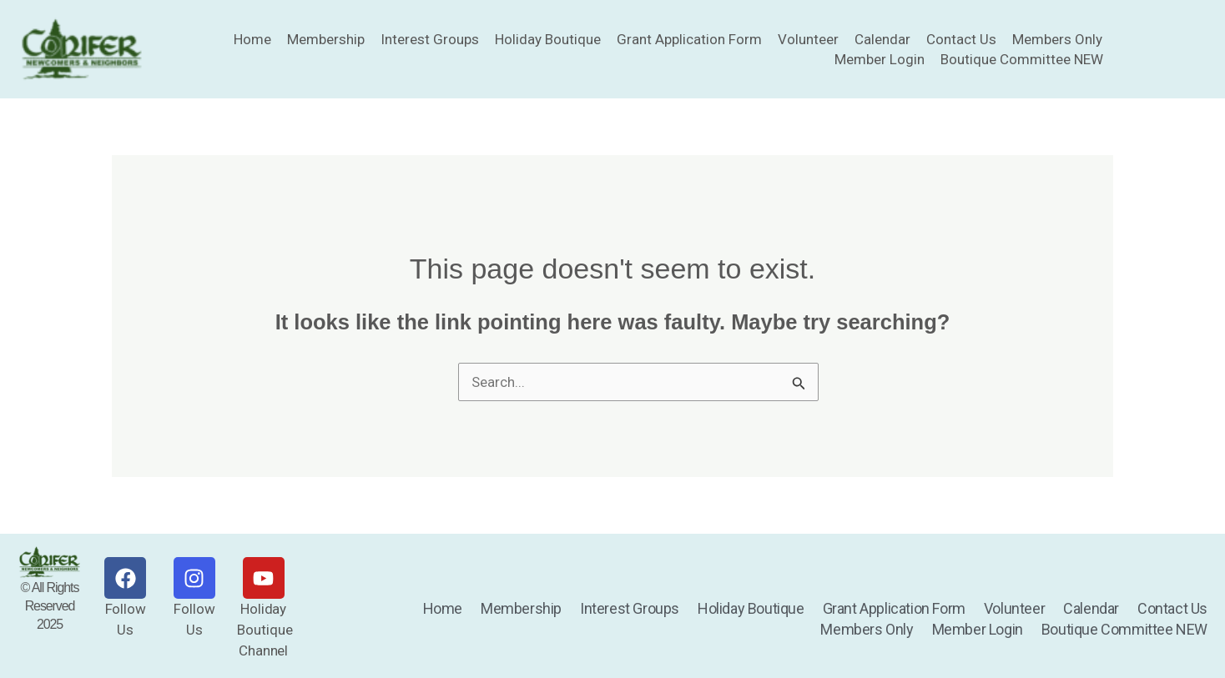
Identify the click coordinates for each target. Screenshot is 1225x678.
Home (252, 39)
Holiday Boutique (548, 39)
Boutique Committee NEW (1021, 59)
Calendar (882, 39)
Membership (326, 39)
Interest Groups (430, 39)
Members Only (1057, 39)
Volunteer (808, 39)
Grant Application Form (689, 39)
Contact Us (961, 39)
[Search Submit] (799, 386)
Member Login (879, 59)
